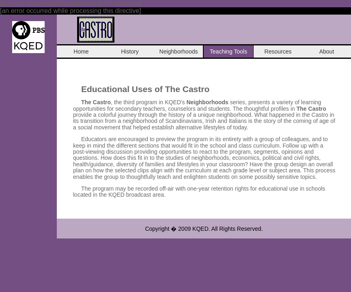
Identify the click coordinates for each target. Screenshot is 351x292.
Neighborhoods (178, 51)
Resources (278, 51)
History (130, 51)
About (326, 51)
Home (80, 51)
